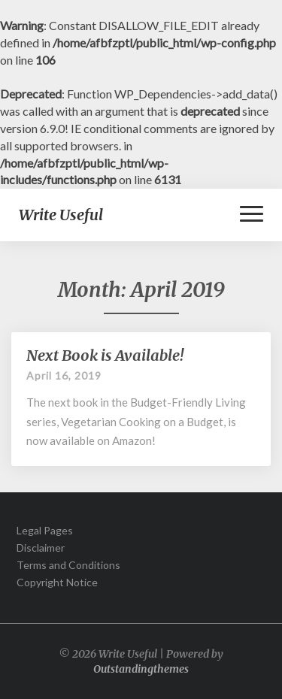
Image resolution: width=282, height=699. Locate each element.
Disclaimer (41, 547)
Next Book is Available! (104, 355)
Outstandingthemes (141, 669)
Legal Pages (45, 530)
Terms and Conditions (68, 564)
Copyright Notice (57, 582)
